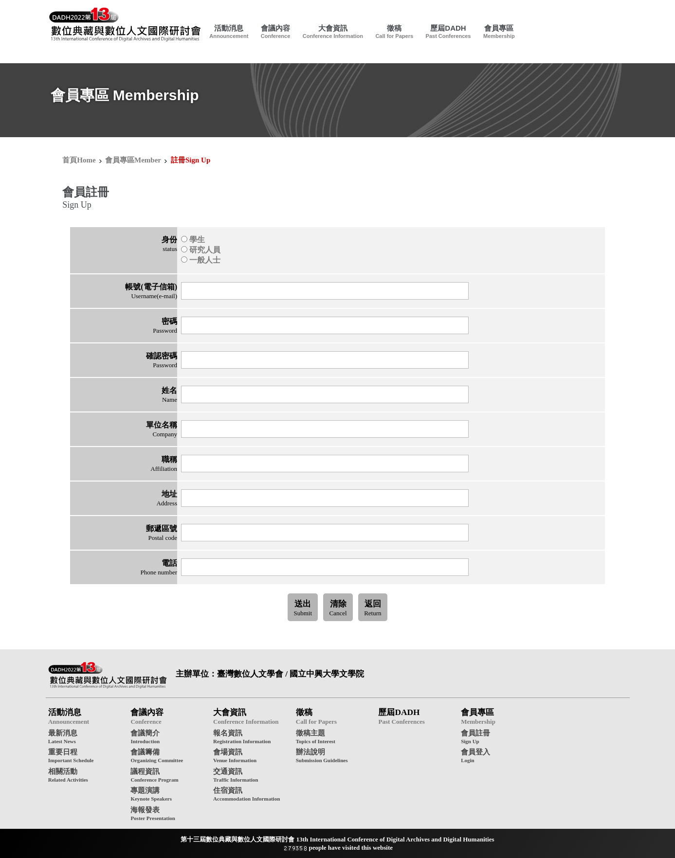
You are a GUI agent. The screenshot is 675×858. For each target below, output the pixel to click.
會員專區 (498, 28)
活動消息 (228, 28)
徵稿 (394, 28)
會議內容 (275, 28)
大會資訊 (332, 28)
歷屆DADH (448, 28)
